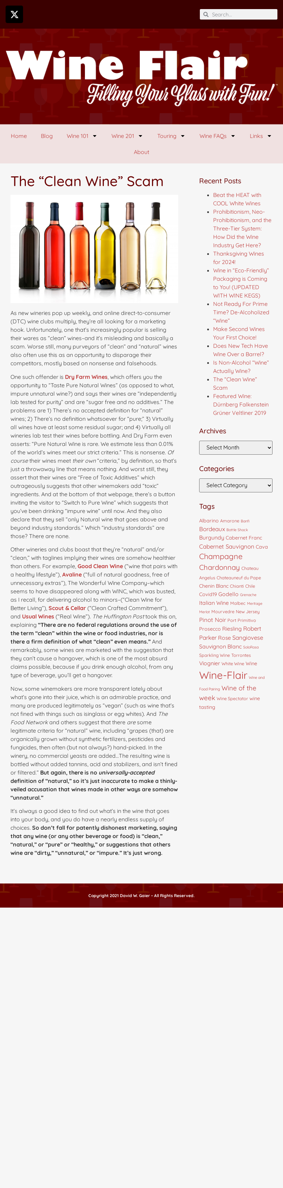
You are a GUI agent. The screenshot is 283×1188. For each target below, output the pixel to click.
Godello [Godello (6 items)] (228, 594)
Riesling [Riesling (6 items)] (232, 628)
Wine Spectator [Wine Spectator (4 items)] (232, 698)
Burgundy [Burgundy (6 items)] (211, 537)
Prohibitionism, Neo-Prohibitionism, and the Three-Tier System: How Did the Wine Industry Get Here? (242, 228)
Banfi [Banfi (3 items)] (245, 521)
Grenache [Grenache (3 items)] (248, 594)
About (141, 151)
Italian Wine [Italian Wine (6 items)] (214, 602)
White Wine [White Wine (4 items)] (233, 663)
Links (261, 136)
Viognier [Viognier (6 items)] (209, 663)
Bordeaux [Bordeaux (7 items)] (212, 529)
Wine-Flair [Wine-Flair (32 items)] (223, 675)
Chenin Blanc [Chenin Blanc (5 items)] (213, 586)
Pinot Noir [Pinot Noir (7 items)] (212, 619)
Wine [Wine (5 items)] (251, 663)
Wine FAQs (217, 136)
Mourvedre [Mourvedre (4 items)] (222, 611)
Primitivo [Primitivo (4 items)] (247, 620)
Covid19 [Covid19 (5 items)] (208, 594)
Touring (171, 136)
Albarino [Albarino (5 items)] (209, 521)
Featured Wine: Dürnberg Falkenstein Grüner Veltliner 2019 (241, 404)
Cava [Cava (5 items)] (262, 547)
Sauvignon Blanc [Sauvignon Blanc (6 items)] (220, 646)
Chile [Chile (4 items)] (250, 586)
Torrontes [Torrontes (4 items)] (241, 655)
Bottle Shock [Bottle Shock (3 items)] (237, 529)
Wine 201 (127, 136)
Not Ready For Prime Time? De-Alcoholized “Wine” (241, 312)
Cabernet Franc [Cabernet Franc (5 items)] (244, 538)
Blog (47, 135)
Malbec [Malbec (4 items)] (238, 603)
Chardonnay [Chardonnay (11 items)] (219, 567)
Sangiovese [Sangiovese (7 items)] (247, 637)
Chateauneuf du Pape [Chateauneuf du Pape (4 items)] (239, 577)
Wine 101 (82, 136)
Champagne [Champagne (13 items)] (220, 556)
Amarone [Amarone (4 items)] (229, 520)
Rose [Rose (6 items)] (224, 637)
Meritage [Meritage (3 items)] (254, 603)
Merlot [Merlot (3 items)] (204, 611)
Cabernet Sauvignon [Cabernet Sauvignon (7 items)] (226, 546)
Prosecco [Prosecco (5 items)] (210, 629)
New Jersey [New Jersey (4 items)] (248, 611)
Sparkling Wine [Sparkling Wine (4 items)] (214, 655)
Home (19, 135)
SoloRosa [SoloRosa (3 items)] (251, 647)
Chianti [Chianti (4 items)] (237, 586)
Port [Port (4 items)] (231, 620)
